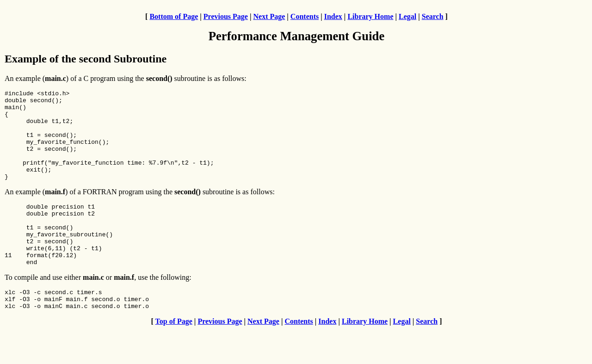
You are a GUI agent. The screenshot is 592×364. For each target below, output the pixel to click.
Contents (304, 16)
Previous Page (226, 16)
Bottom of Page (173, 16)
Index (333, 16)
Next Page (269, 16)
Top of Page (173, 356)
